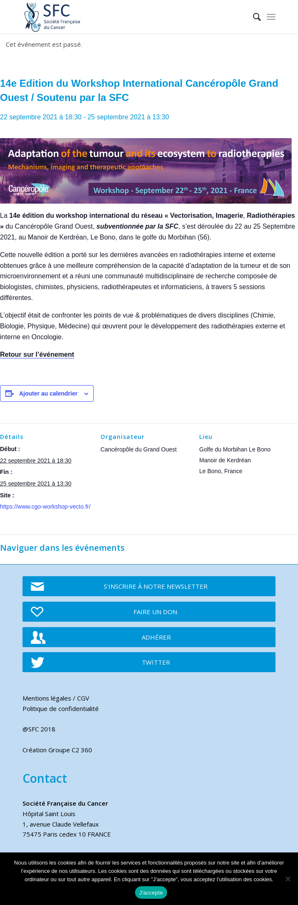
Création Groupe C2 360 (57, 750)
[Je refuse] (287, 879)
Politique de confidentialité (61, 708)
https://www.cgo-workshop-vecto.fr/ (45, 506)
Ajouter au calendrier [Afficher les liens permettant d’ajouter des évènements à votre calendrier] (48, 393)
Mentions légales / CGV (56, 698)
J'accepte (151, 893)
